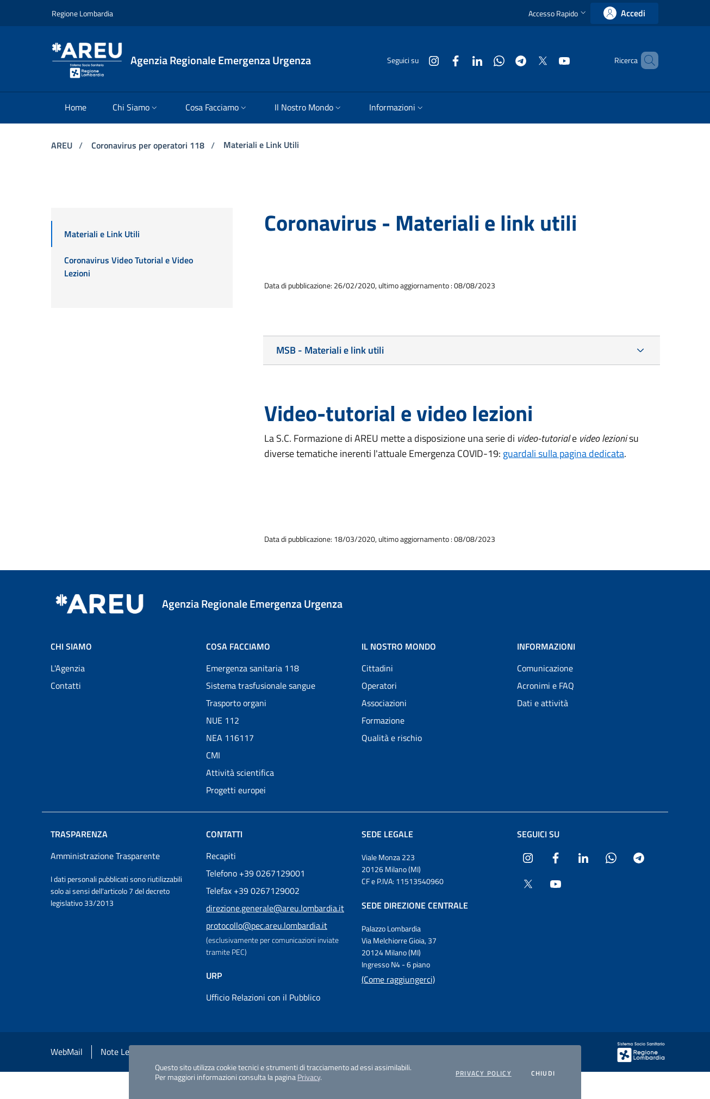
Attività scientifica (240, 772)
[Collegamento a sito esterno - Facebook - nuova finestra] (437, 60)
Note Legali (121, 1051)
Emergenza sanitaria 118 (252, 668)
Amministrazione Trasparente (105, 855)
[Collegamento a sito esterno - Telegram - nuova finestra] (502, 60)
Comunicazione (545, 668)
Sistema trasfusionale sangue (260, 685)
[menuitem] (75, 108)
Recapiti (221, 855)
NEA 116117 (230, 737)
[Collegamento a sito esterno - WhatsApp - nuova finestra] (480, 60)
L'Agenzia (68, 668)
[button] (558, 13)
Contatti (66, 685)
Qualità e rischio (392, 737)
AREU (62, 145)
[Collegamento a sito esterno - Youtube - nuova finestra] (546, 60)
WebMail (67, 1051)
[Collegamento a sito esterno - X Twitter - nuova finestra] (524, 60)
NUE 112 (222, 720)
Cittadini (377, 668)
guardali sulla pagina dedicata (563, 453)
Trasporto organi (236, 702)
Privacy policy (484, 1073)
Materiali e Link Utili (261, 144)
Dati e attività (542, 702)
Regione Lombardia (82, 13)
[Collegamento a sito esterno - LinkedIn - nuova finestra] (459, 60)
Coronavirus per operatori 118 (149, 145)
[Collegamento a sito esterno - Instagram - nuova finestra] (415, 60)
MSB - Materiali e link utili (330, 350)
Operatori (379, 685)
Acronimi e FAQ (545, 685)
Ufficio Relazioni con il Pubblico (263, 997)
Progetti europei (236, 790)
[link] (624, 13)
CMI (213, 755)
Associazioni (384, 702)
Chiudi (543, 1073)
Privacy (308, 1077)
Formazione (383, 720)
